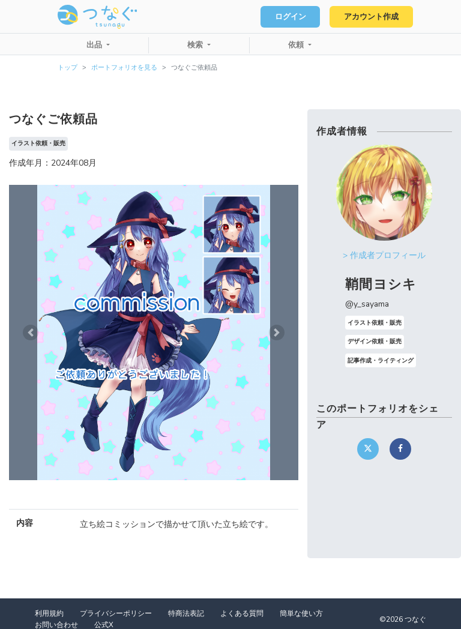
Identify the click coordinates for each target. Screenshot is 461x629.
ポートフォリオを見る (124, 67)
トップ (67, 67)
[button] (30, 332)
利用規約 (49, 613)
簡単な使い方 (301, 613)
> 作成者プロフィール (384, 255)
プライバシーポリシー (116, 613)
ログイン (290, 16)
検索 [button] (196, 45)
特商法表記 (186, 613)
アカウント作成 (371, 16)
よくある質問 (242, 613)
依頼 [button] (297, 45)
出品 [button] (95, 45)
